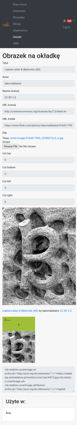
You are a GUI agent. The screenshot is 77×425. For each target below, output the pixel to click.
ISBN (16, 43)
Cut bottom (8, 167)
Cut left (6, 181)
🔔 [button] (67, 20)
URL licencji (9, 104)
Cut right (7, 195)
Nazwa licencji (10, 91)
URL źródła (8, 118)
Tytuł (5, 63)
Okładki (17, 37)
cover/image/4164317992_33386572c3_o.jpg (36, 138)
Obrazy (17, 24)
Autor (5, 77)
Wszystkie (19, 17)
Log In (66, 27)
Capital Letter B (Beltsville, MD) (20, 310)
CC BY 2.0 (66, 310)
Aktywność (19, 11)
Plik (4, 132)
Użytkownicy (20, 30)
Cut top (6, 153)
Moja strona (20, 4)
